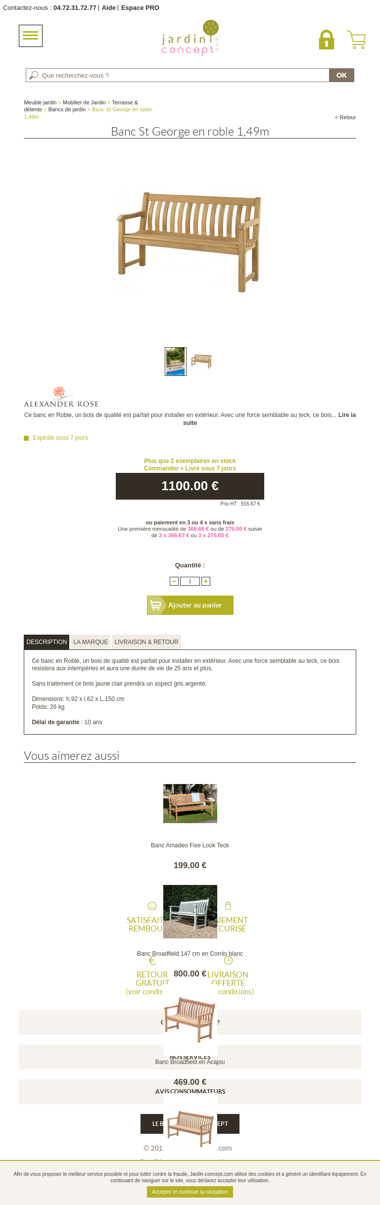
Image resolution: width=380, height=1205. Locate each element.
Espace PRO (140, 7)
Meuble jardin (40, 102)
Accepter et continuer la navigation (190, 1192)
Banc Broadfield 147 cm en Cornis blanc (190, 953)
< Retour (345, 117)
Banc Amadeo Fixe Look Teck (190, 845)
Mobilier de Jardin (84, 102)
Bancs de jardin (67, 109)
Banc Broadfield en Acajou (190, 1062)
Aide (109, 7)
